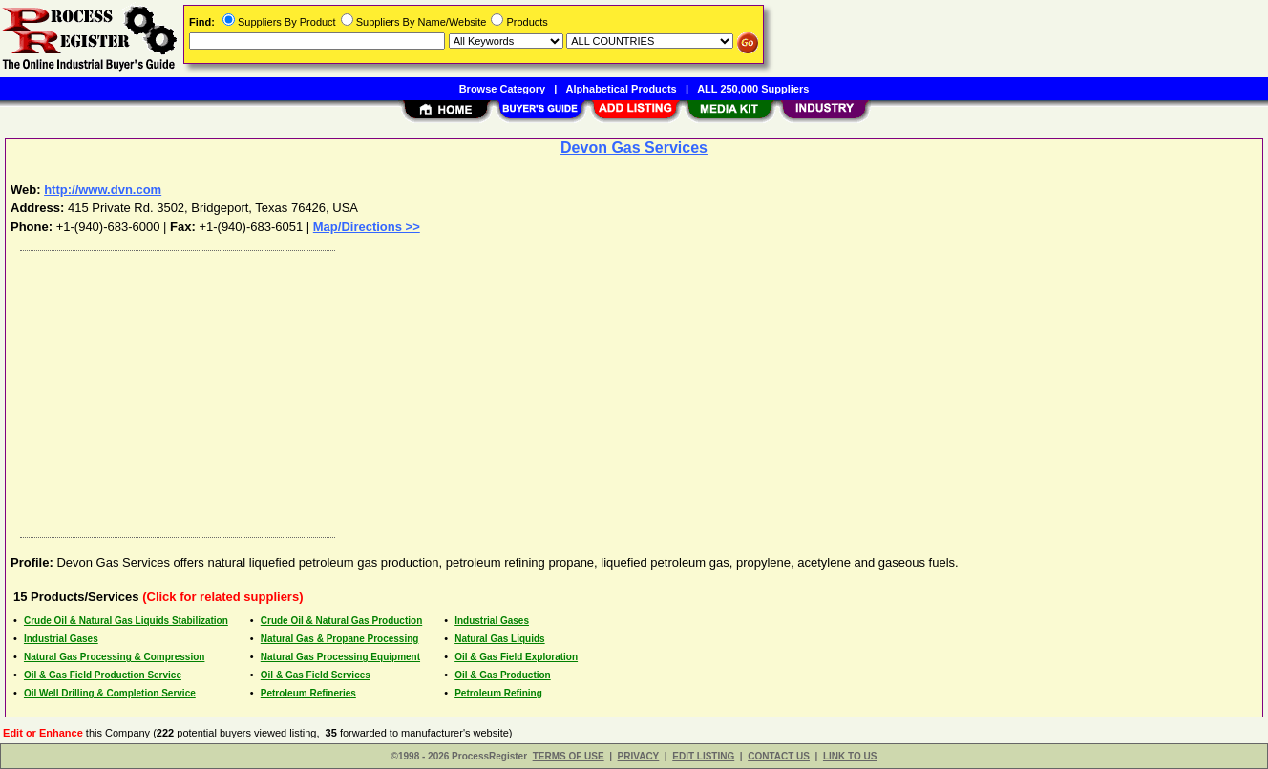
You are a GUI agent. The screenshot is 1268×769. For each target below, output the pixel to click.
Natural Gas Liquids (499, 639)
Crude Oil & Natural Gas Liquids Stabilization (126, 620)
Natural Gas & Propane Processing (340, 639)
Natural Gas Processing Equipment (340, 657)
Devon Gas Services (634, 147)
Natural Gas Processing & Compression (114, 657)
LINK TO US (850, 756)
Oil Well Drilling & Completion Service (110, 693)
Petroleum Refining (498, 693)
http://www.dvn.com (102, 189)
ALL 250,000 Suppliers (753, 88)
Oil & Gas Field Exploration (516, 657)
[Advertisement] (585, 389)
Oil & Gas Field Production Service (102, 675)
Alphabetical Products (621, 88)
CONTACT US (779, 756)
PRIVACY (639, 756)
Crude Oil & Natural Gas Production (341, 620)
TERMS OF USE (568, 756)
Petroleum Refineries (308, 693)
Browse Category (502, 88)
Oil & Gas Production (502, 675)
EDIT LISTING (703, 756)
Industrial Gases (491, 620)
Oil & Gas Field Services (315, 675)
